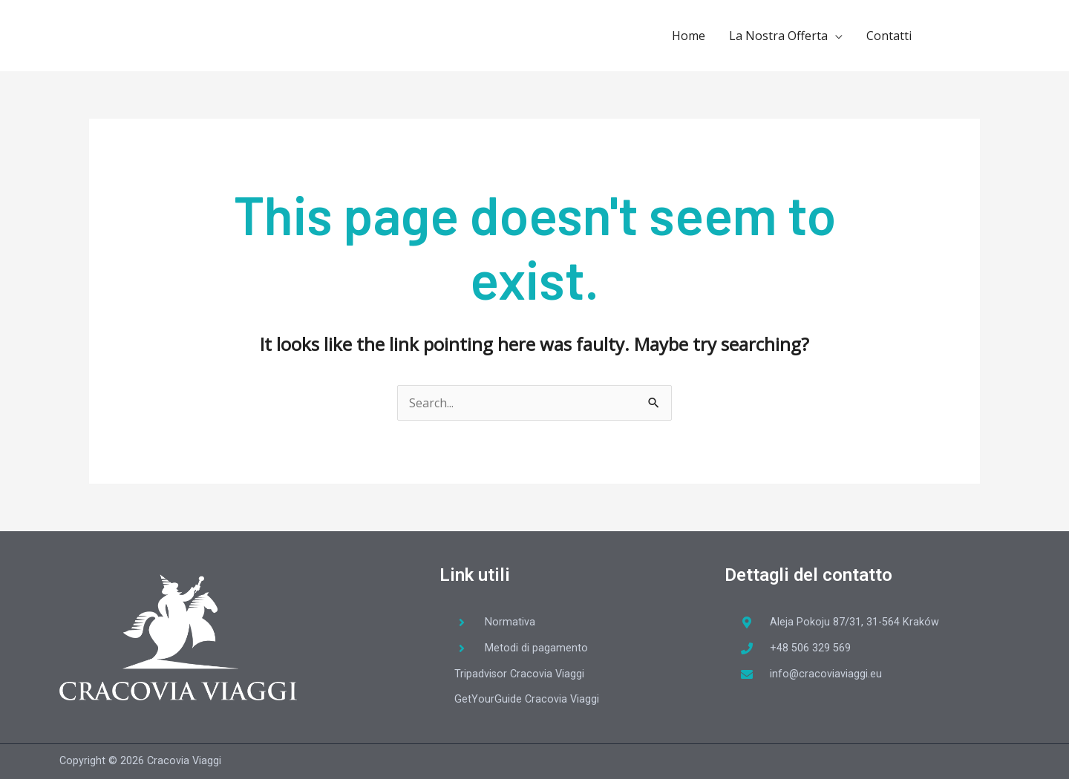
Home (688, 35)
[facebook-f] (954, 34)
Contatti (889, 35)
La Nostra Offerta (778, 35)
